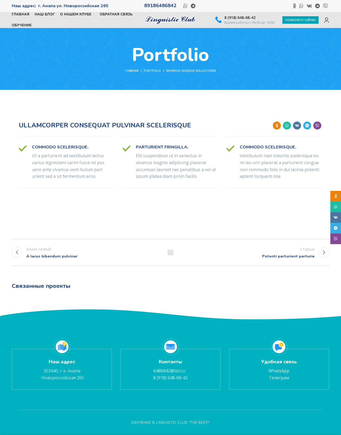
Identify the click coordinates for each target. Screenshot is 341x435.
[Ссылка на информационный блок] (244, 20)
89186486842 (160, 5)
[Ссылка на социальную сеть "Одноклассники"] (294, 6)
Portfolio (152, 70)
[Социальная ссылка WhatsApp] (185, 6)
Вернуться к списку (170, 252)
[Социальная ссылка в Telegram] (193, 6)
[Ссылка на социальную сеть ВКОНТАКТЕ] (309, 6)
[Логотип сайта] (170, 19)
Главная (132, 70)
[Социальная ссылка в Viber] (325, 6)
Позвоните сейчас (300, 20)
